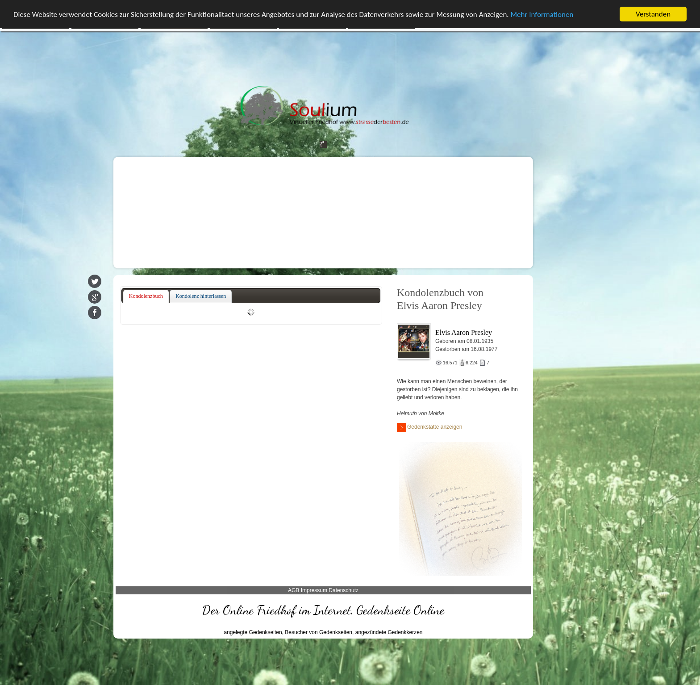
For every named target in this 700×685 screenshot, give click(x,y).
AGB (293, 590)
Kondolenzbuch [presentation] (146, 296)
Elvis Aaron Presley (463, 332)
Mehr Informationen (542, 14)
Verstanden (653, 14)
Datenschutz (343, 590)
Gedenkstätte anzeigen (429, 427)
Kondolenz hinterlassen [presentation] (200, 296)
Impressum (314, 590)
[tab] (146, 296)
